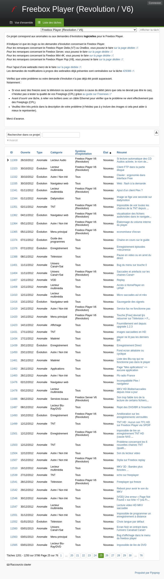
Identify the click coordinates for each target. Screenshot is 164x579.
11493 (13, 415)
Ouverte (25, 152)
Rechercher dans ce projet (24, 134)
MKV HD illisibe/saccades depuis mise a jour (131, 391)
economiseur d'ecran (129, 231)
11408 (13, 286)
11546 (13, 498)
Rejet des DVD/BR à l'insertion (134, 407)
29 (124, 555)
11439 (13, 345)
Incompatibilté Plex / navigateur (128, 382)
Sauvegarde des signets (130, 301)
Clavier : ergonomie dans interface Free (131, 177)
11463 (13, 375)
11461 (13, 360)
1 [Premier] (61, 555)
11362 (13, 215)
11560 (13, 528)
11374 (13, 239)
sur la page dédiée (124, 47)
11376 (13, 248)
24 (95, 555)
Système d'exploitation (83, 152)
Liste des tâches (52, 22)
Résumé (122, 152)
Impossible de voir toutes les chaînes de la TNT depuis (133, 207)
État (107, 152)
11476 (13, 382)
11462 (13, 368)
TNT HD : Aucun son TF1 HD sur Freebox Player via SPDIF (134, 424)
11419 (13, 308)
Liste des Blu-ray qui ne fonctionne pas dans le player (133, 360)
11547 (13, 506)
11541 (13, 481)
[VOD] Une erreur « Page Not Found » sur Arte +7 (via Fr (133, 498)
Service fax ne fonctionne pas (133, 308)
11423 (13, 325)
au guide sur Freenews (96, 94)
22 (83, 555)
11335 (13, 183)
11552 (13, 521)
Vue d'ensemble (24, 22)
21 (77, 555)
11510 (13, 468)
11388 (13, 256)
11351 (13, 206)
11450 (13, 352)
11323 (13, 168)
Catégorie (56, 152)
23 (89, 555)
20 (71, 555)
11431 (13, 331)
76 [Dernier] (141, 555)
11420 (13, 316)
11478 (13, 390)
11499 (13, 423)
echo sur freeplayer (128, 475)
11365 (13, 231)
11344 (13, 198)
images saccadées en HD (131, 331)
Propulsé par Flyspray (147, 572)
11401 (13, 265)
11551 (13, 515)
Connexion (155, 2)
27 (112, 555)
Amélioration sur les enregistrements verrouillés (132, 415)
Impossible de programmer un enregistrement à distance (134, 515)
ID (11, 152)
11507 (13, 460)
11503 (13, 444)
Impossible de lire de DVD (131, 544)
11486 (13, 398)
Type (39, 152)
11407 (13, 279)
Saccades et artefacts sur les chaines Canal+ (133, 273)
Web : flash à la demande (131, 183)
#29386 (127, 71)
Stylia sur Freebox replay (131, 460)
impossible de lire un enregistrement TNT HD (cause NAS (130, 433)
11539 (13, 475)
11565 (13, 544)
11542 (13, 490)
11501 (13, 433)
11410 (13, 294)
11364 (13, 223)
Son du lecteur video (128, 453)
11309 (13, 160)
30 (130, 555)
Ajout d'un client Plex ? (130, 190)
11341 (13, 190)
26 (106, 555)
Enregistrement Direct (129, 345)
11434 (13, 338)
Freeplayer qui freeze (129, 481)
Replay (121, 279)
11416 (13, 301)
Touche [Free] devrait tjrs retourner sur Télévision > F (132, 317)
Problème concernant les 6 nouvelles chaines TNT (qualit (132, 445)
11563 (13, 536)
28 (118, 555)
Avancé (13, 140)
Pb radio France (126, 375)
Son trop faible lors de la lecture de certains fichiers (131, 399)
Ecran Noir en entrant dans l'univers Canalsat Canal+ (132, 529)
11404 (13, 273)
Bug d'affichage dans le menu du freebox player (134, 537)
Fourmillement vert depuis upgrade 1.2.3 (131, 325)
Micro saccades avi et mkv (132, 294)
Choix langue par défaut (130, 521)
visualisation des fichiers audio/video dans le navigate (133, 215)
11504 (13, 453)
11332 (13, 176)
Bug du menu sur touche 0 (132, 265)
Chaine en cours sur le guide (133, 239)
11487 (13, 407)
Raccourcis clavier (19, 564)
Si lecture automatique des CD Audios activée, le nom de (134, 160)
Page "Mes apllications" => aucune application (132, 369)
